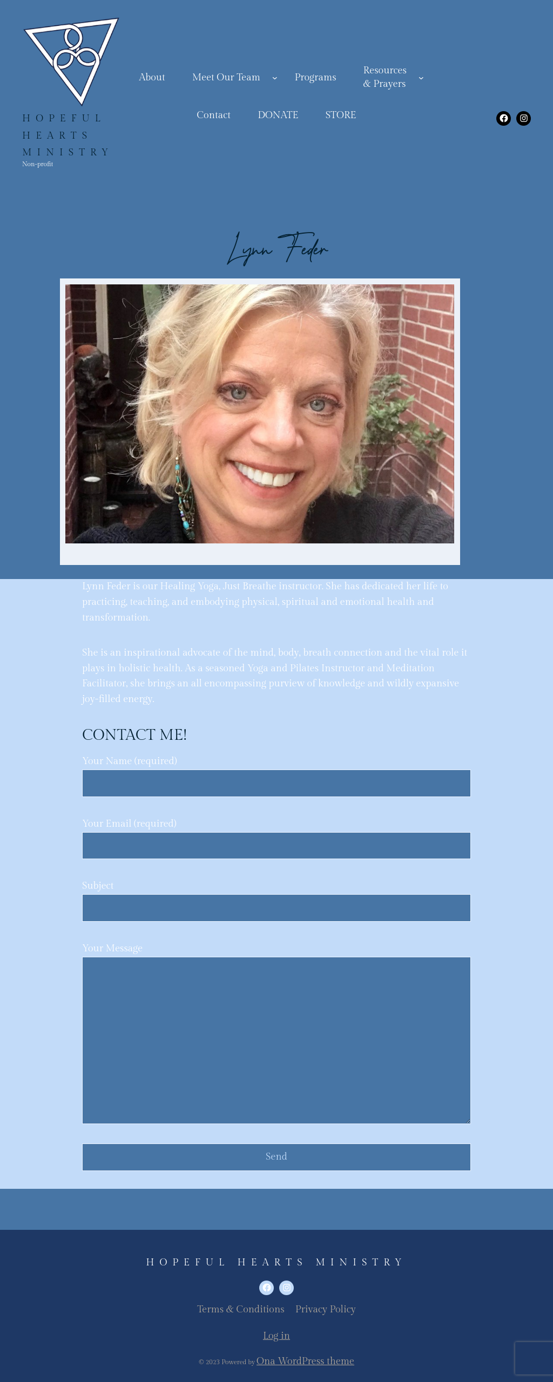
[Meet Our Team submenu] (275, 77)
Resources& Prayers (385, 77)
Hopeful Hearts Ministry (68, 135)
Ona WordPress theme (305, 1361)
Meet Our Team (226, 77)
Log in (276, 1336)
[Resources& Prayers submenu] (421, 77)
